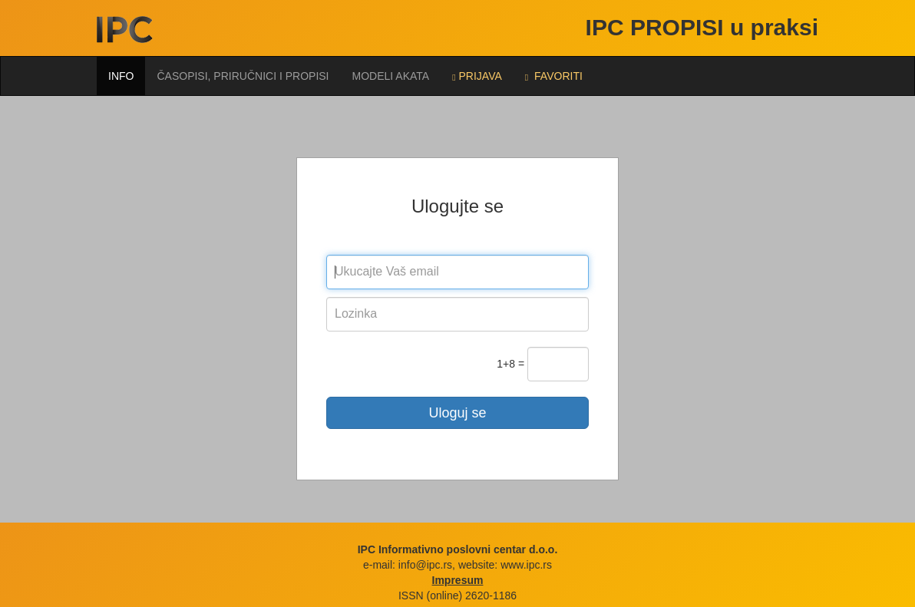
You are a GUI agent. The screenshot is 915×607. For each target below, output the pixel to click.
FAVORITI (554, 76)
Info (121, 76)
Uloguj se (457, 413)
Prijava (477, 76)
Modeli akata (391, 76)
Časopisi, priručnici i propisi (243, 76)
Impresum (458, 580)
